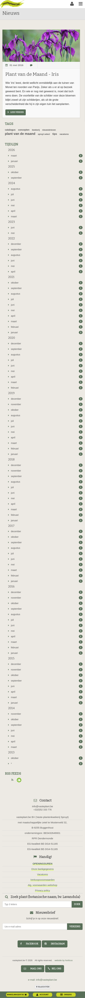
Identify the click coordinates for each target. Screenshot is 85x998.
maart (45, 155)
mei (45, 205)
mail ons (33, 968)
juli (45, 194)
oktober (45, 172)
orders (66, 995)
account (42, 995)
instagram (55, 943)
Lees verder (15, 112)
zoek (77, 904)
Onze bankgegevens (42, 869)
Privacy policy (42, 890)
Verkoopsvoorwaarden (42, 879)
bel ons (54, 968)
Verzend (74, 926)
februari (45, 327)
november (45, 404)
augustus (45, 188)
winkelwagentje (17, 995)
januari (45, 161)
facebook (29, 943)
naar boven (42, 987)
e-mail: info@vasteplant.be (42, 979)
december (45, 244)
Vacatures (42, 874)
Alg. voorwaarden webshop (42, 885)
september (45, 177)
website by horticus (64, 960)
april (45, 211)
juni (45, 200)
